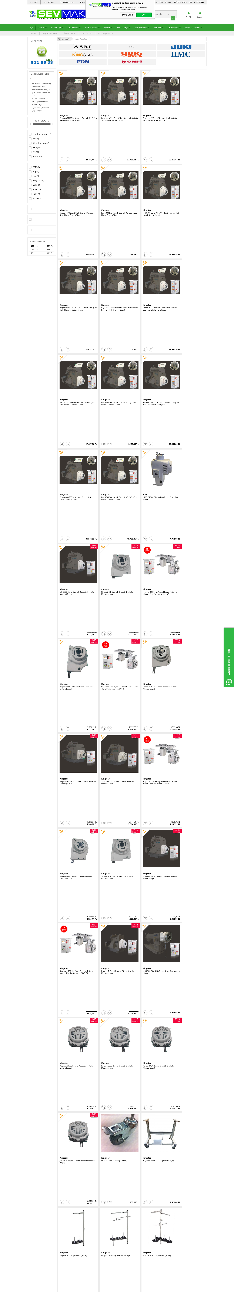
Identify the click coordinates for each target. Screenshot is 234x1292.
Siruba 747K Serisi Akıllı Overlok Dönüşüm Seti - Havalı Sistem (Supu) (186, 115)
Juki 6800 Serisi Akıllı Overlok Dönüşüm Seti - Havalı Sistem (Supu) (76, 174)
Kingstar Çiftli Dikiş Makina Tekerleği (112, 1008)
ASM (34, 167)
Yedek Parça (122, 27)
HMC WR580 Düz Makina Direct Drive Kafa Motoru (150, 293)
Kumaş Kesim (91, 27)
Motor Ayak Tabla (39, 75)
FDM (34, 193)
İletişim (33, 33)
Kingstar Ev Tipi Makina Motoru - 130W (187, 770)
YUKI (34, 184)
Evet (144, 15)
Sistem (35, 156)
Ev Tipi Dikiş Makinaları (38, 1203)
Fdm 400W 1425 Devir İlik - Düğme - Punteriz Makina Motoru (112, 830)
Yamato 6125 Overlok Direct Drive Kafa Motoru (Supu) (150, 413)
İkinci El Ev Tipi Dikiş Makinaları (42, 1268)
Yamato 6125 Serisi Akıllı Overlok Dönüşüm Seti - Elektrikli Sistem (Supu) (187, 234)
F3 (34, 138)
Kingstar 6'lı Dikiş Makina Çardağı (111, 710)
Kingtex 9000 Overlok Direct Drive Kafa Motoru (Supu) (76, 472)
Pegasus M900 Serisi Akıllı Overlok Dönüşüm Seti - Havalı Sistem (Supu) (75, 115)
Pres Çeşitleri (34, 1223)
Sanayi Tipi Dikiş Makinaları (40, 1207)
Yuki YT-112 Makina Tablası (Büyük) (74, 1128)
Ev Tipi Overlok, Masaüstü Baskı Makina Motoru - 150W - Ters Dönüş (75, 830)
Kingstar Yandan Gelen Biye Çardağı (149, 710)
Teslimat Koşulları (66, 1203)
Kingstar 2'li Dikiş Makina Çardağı (73, 651)
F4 (34, 151)
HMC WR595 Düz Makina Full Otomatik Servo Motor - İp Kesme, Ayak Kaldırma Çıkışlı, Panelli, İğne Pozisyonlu (150, 831)
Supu (34, 171)
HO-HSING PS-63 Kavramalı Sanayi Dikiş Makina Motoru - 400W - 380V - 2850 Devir (75, 772)
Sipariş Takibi (49, 2)
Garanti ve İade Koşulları (69, 1216)
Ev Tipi (41, 27)
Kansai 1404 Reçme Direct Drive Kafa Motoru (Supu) (75, 592)
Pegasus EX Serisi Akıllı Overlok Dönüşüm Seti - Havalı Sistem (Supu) (149, 115)
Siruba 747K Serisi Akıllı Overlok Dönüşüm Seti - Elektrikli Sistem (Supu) (113, 234)
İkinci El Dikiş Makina (37, 1236)
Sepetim (92, 1221)
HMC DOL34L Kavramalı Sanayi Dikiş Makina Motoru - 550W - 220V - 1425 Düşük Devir (149, 891)
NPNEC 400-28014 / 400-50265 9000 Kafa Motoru (75, 890)
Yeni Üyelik (123, 1203)
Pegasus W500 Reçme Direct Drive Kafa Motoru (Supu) (148, 532)
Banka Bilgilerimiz (67, 2)
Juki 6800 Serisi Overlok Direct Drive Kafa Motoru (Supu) (149, 472)
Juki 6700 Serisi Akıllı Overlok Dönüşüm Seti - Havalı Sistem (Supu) (113, 174)
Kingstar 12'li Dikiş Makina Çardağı (74, 710)
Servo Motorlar (40, 86)
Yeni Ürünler (87, 33)
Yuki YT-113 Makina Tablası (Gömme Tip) (112, 1129)
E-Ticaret (108, 1288)
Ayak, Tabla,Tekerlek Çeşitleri (40, 108)
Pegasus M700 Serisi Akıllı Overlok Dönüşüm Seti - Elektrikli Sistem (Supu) (187, 174)
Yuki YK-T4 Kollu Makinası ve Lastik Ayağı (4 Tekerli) (111, 1069)
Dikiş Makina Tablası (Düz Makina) (185, 1008)
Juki (34, 175)
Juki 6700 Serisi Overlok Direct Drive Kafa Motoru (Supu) (186, 293)
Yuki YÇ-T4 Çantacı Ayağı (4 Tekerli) (149, 1068)
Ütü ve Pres (73, 27)
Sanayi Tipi (56, 27)
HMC (35, 189)
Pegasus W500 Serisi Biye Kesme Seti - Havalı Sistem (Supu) (76, 293)
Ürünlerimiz (173, 27)
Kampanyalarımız (105, 33)
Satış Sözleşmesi (66, 1212)
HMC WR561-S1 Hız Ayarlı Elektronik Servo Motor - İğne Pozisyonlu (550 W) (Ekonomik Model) (150, 951)
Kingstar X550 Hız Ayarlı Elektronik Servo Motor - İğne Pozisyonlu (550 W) (112, 353)
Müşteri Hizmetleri (50, 33)
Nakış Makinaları (192, 27)
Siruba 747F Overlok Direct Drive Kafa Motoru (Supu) (112, 472)
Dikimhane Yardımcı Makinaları (42, 1241)
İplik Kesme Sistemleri (41, 94)
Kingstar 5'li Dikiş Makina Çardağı (185, 651)
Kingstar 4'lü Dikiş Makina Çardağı (148, 651)
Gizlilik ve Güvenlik (66, 1221)
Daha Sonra (127, 15)
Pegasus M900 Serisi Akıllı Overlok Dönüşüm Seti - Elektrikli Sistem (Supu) (150, 174)
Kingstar (36, 180)
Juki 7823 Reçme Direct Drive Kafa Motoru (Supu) (111, 592)
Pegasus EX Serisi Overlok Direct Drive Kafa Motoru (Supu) (113, 413)
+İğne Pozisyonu (39, 142)
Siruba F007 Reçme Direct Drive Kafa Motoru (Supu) (75, 1009)
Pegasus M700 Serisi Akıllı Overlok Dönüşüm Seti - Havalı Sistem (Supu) (112, 115)
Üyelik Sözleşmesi (66, 1207)
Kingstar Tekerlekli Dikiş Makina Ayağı (187, 591)
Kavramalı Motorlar (41, 83)
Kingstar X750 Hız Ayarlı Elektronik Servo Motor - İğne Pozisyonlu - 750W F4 (186, 473)
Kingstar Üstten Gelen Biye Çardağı (186, 710)
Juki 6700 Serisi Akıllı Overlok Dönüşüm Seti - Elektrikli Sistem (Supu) (113, 293)
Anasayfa (33, 2)
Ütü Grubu (33, 1232)
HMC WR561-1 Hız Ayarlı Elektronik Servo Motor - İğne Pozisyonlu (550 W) (187, 830)
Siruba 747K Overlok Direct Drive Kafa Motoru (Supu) (75, 353)
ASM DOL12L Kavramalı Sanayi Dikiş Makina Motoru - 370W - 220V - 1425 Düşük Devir (186, 891)
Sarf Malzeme (141, 27)
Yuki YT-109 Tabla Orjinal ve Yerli (185, 1068)
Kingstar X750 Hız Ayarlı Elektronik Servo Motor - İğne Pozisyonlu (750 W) (187, 413)
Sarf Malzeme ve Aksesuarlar (41, 1250)
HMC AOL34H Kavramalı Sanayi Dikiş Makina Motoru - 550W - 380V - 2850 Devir (112, 772)
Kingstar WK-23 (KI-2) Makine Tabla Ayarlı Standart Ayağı (186, 950)
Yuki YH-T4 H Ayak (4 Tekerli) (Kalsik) (75, 1068)
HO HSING (37, 198)
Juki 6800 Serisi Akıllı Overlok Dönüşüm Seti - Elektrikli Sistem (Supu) (150, 234)
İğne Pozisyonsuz (40, 134)
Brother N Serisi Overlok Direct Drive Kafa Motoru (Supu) (75, 532)
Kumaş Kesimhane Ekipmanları (42, 1227)
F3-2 (34, 147)
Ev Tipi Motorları (40, 98)
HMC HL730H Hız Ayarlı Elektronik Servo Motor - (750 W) (74, 950)
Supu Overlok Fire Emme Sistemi (147, 1128)
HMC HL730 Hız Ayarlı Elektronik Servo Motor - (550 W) (113, 950)
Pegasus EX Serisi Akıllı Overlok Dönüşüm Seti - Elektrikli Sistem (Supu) (76, 234)
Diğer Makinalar (35, 1259)
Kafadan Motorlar (41, 89)
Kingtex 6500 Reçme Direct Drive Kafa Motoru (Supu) (187, 532)
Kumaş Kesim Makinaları (39, 1212)
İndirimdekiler (70, 33)
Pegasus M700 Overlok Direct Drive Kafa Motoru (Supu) (149, 353)
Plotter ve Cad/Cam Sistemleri (41, 1245)
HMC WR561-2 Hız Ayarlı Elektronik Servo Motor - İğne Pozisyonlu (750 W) (112, 890)
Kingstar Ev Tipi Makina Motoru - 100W (150, 770)
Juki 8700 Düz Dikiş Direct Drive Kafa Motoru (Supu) (112, 532)
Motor (107, 27)
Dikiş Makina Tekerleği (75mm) (147, 591)
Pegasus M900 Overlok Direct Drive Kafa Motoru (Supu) (74, 413)
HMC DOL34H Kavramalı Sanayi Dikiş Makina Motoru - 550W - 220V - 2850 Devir (149, 1010)
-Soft (101, 1288)
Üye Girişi (122, 1207)
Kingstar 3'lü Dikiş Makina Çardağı (111, 651)
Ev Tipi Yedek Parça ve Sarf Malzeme (40, 1217)
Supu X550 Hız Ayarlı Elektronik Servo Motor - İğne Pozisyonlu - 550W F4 (187, 353)
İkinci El (157, 27)
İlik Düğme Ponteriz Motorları (40, 103)
